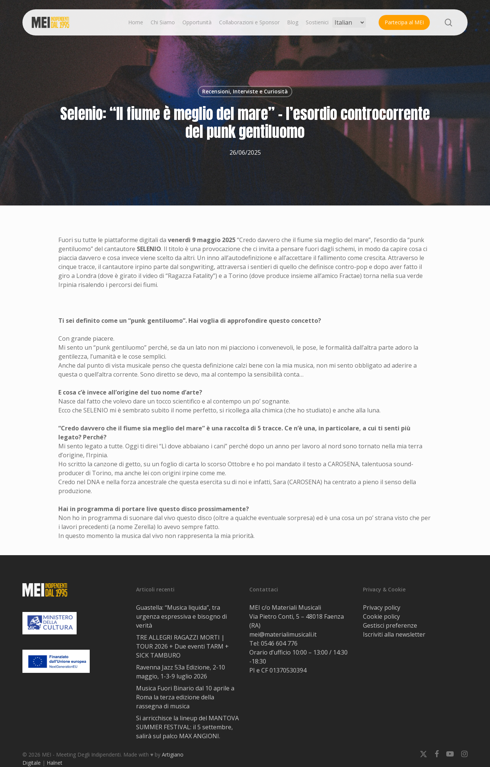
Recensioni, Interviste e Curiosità (245, 91)
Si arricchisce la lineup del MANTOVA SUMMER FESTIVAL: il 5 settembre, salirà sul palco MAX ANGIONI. (187, 727)
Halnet (54, 762)
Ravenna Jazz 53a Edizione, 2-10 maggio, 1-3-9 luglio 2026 (180, 671)
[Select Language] (349, 22)
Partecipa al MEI (404, 22)
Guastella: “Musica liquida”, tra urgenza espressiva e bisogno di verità (181, 616)
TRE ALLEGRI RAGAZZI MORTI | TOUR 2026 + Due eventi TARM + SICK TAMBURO (182, 646)
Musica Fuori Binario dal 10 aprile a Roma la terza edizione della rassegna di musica (185, 697)
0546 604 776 (279, 643)
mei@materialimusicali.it (283, 634)
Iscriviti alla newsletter (394, 634)
